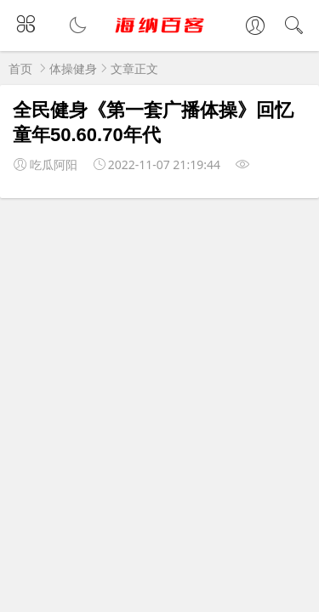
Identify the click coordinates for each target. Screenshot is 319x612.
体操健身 (73, 68)
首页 (20, 68)
